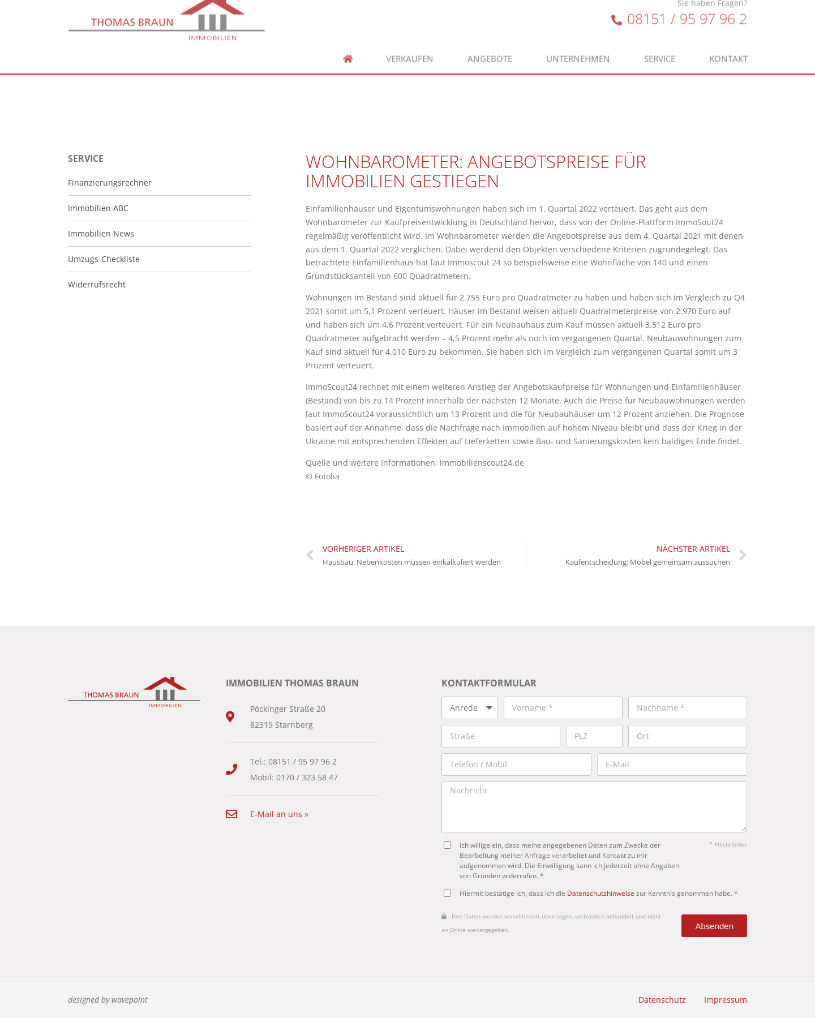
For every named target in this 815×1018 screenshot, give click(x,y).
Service (659, 40)
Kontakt (728, 40)
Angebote (489, 40)
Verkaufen (410, 40)
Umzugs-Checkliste (104, 259)
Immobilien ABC (98, 208)
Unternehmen (578, 40)
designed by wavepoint (108, 999)
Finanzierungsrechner (110, 182)
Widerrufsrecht (97, 284)
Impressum (725, 999)
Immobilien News (101, 233)
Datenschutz (662, 999)
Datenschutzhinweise (600, 892)
